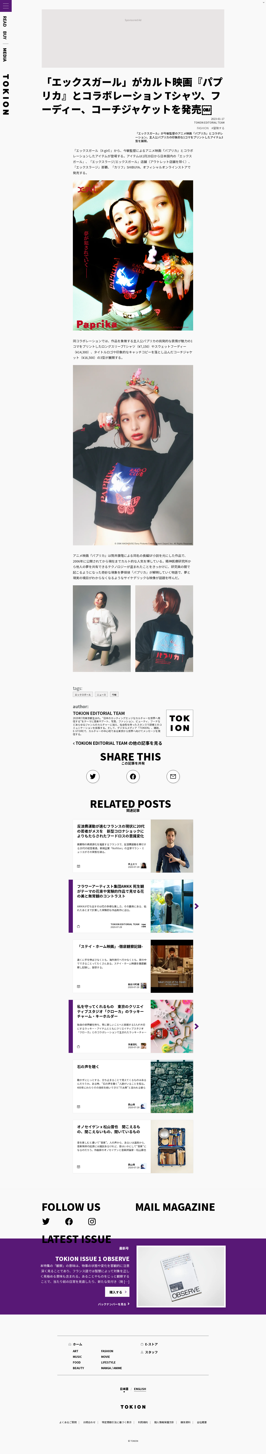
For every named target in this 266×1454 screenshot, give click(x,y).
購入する (115, 1292)
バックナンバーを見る (112, 1304)
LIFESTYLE (108, 1362)
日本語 (124, 1389)
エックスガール (83, 694)
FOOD (77, 1362)
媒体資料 (185, 1422)
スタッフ (151, 1352)
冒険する (218, 128)
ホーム (77, 1344)
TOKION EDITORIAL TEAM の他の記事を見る (119, 743)
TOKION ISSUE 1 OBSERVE (92, 1258)
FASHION (203, 128)
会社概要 (202, 1422)
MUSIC (77, 1356)
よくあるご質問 (68, 1422)
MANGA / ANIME (111, 1368)
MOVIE (105, 1356)
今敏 (114, 694)
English (140, 1389)
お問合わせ (89, 1422)
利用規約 (143, 1422)
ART (75, 1351)
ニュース (101, 694)
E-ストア (151, 1344)
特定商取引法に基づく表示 (117, 1422)
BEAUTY (78, 1368)
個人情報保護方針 (164, 1422)
